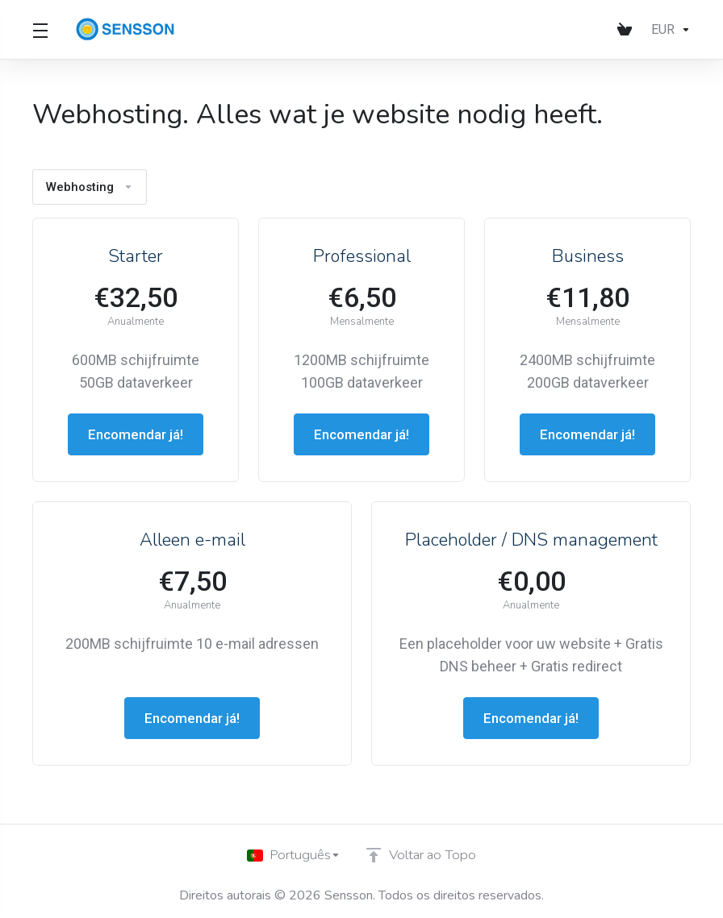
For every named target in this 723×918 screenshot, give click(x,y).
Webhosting (91, 186)
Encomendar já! (136, 434)
